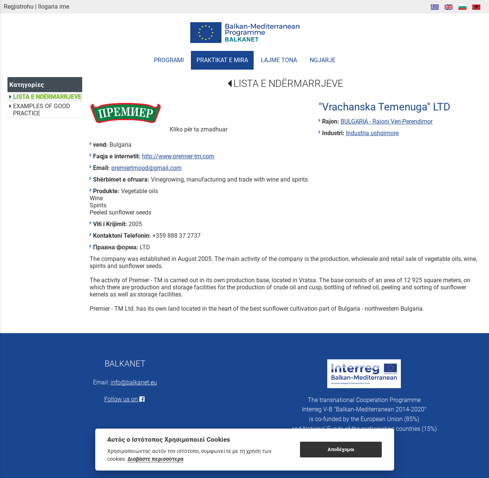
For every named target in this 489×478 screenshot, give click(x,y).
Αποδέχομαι (341, 449)
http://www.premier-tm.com (178, 156)
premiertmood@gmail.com (146, 167)
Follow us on (125, 399)
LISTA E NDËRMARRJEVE (288, 83)
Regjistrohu (19, 6)
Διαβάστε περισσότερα (155, 459)
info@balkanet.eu (134, 382)
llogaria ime (53, 6)
